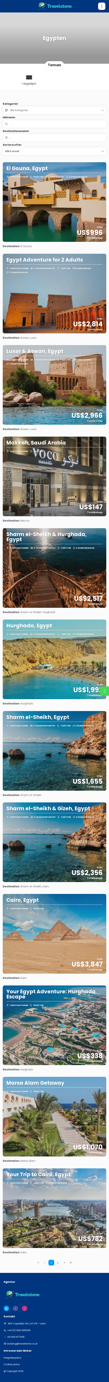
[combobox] (54, 137)
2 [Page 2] (57, 1263)
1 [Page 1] (51, 1263)
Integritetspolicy (12, 1357)
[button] (54, 151)
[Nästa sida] (64, 1263)
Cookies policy (12, 1364)
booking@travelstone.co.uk (22, 1343)
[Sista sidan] (71, 1263)
